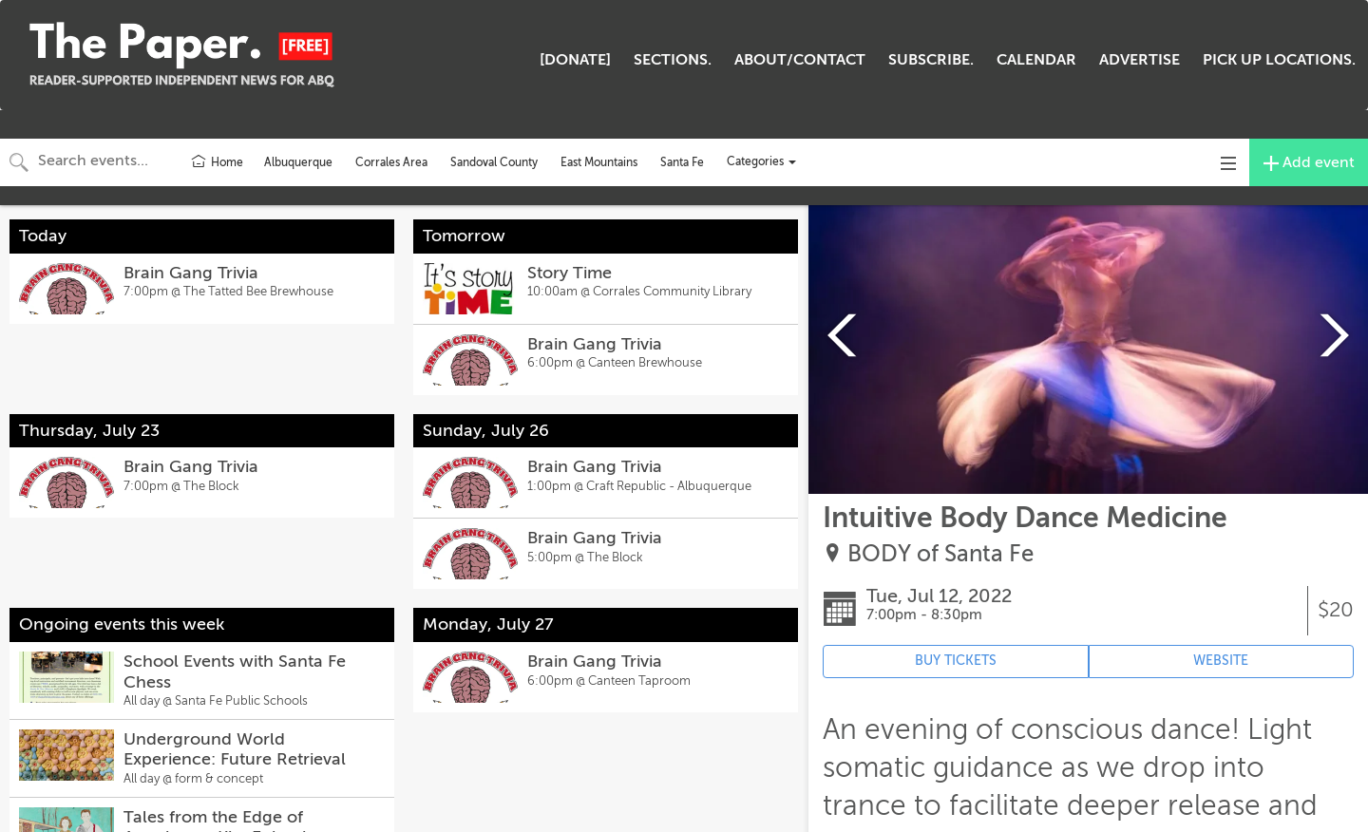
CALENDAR (1036, 59)
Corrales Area (391, 162)
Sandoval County (494, 162)
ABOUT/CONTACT (799, 59)
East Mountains (598, 162)
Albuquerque (298, 162)
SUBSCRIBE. (931, 59)
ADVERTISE (1139, 59)
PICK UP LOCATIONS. (1279, 59)
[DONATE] (575, 59)
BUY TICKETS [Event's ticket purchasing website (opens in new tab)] (956, 660)
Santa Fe (682, 162)
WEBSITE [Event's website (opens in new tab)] (1220, 660)
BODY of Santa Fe (940, 554)
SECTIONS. (673, 59)
